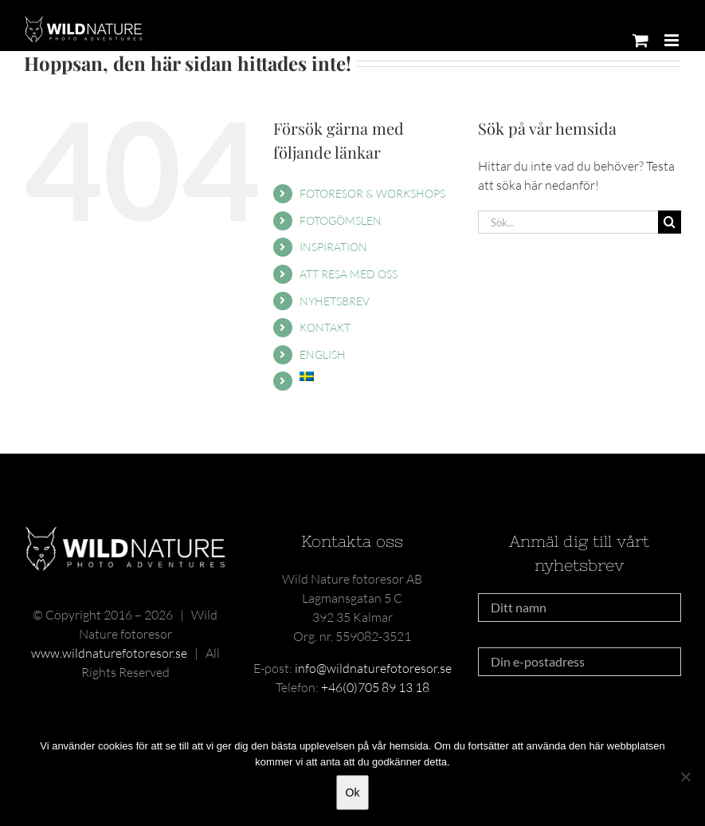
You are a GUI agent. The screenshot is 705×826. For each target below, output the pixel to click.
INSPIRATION (333, 247)
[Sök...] (568, 222)
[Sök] (669, 222)
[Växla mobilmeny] (672, 40)
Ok (353, 792)
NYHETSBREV (335, 301)
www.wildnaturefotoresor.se (109, 653)
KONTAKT (325, 327)
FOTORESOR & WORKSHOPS (372, 193)
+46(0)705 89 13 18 (375, 687)
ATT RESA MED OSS (349, 274)
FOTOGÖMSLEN (341, 220)
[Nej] (685, 777)
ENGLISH (323, 354)
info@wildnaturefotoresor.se (373, 668)
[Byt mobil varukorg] (640, 40)
